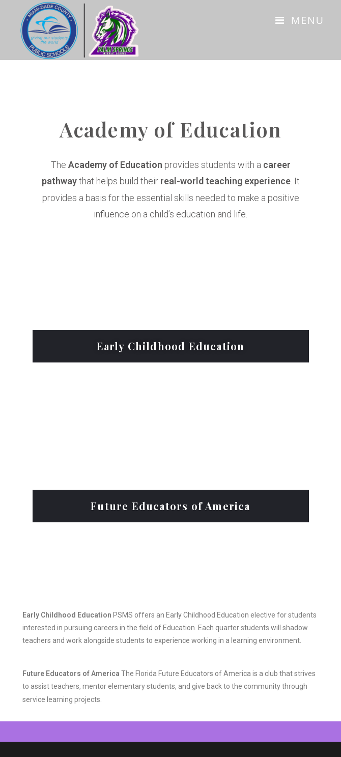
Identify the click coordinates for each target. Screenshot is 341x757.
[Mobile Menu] (299, 20)
